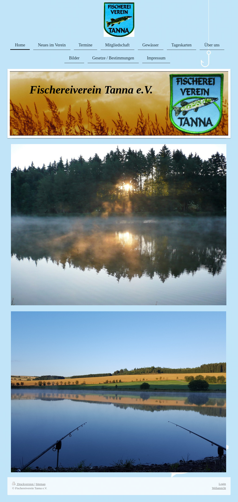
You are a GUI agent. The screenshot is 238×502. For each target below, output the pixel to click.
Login (222, 484)
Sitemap (41, 484)
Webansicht (219, 488)
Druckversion (23, 484)
